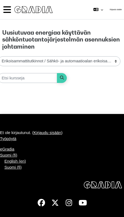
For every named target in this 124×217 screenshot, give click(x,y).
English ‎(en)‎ (15, 161)
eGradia (7, 149)
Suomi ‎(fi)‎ (8, 155)
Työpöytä (8, 139)
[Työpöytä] (33, 9)
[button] (98, 9)
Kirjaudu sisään (116, 9)
